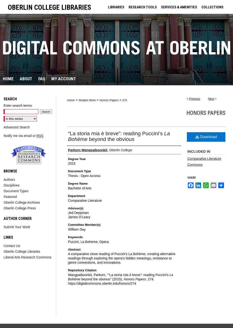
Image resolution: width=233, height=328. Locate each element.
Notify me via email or (23, 136)
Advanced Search (17, 127)
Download (206, 137)
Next (211, 99)
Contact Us (12, 246)
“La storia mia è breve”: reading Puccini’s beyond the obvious (119, 136)
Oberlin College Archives (22, 202)
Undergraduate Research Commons (28, 155)
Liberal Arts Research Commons (28, 257)
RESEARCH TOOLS (143, 7)
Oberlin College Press (20, 208)
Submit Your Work (17, 227)
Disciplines (11, 185)
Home (71, 100)
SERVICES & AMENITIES (179, 7)
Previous (194, 99)
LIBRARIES (116, 7)
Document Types (16, 191)
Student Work (87, 100)
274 (124, 100)
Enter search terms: (18, 105)
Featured (10, 197)
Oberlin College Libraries (22, 251)
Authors (9, 180)
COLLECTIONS (212, 7)
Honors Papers (108, 100)
